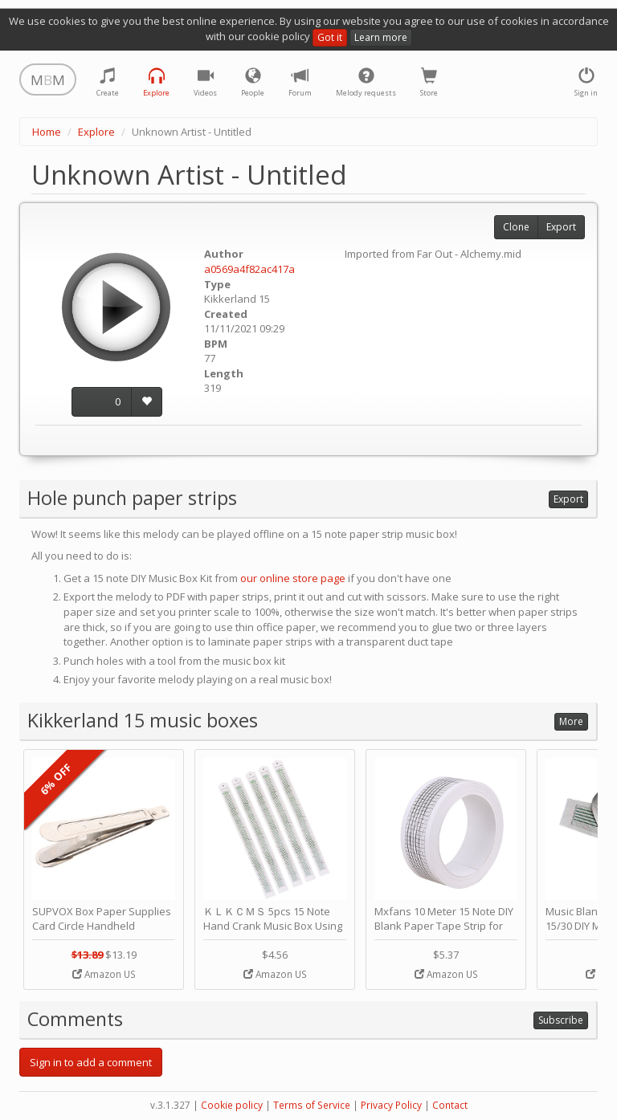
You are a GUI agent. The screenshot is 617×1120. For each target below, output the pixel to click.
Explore (96, 131)
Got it (329, 37)
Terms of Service (311, 1105)
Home (46, 131)
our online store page (292, 578)
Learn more (380, 37)
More (571, 721)
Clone (516, 227)
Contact (450, 1105)
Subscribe (560, 1020)
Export (561, 227)
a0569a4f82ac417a (249, 269)
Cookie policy (232, 1105)
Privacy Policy (391, 1105)
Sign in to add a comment (91, 1062)
